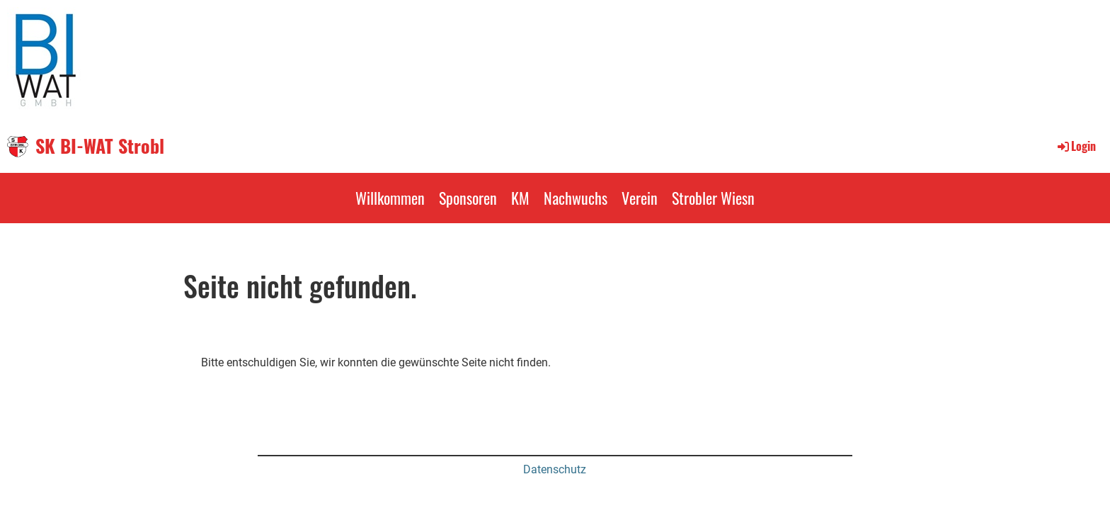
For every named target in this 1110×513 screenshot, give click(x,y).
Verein (640, 197)
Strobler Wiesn (713, 197)
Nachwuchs (575, 197)
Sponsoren (468, 197)
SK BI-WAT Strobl (99, 146)
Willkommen (390, 197)
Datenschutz (554, 469)
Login (1075, 145)
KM (520, 197)
